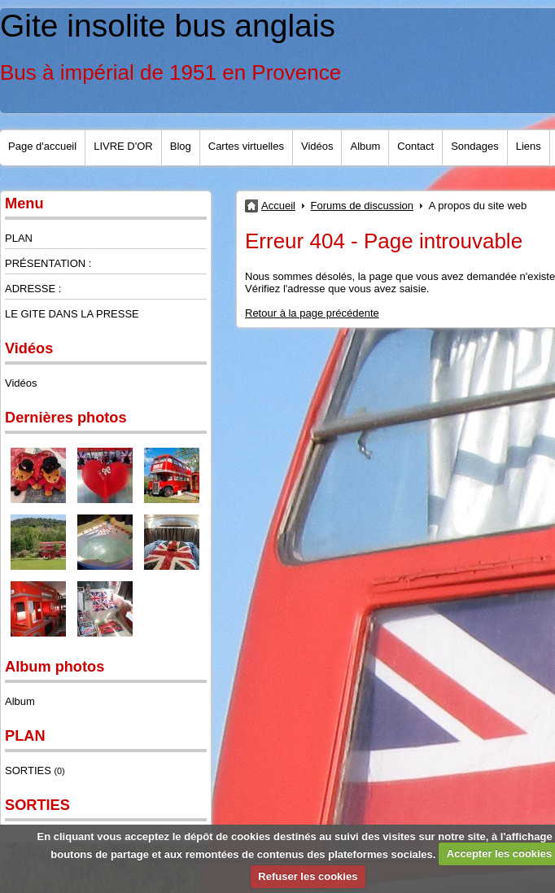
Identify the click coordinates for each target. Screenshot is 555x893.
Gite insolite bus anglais (167, 25)
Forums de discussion (362, 205)
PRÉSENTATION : (48, 263)
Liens (528, 146)
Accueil (278, 205)
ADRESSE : (33, 288)
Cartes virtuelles (246, 146)
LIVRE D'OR (123, 146)
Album (365, 146)
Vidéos (317, 146)
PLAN (19, 238)
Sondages (475, 146)
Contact (415, 146)
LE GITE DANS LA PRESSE (72, 314)
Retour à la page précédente (312, 313)
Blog (180, 146)
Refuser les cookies (307, 876)
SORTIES (35, 770)
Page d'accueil (42, 146)
